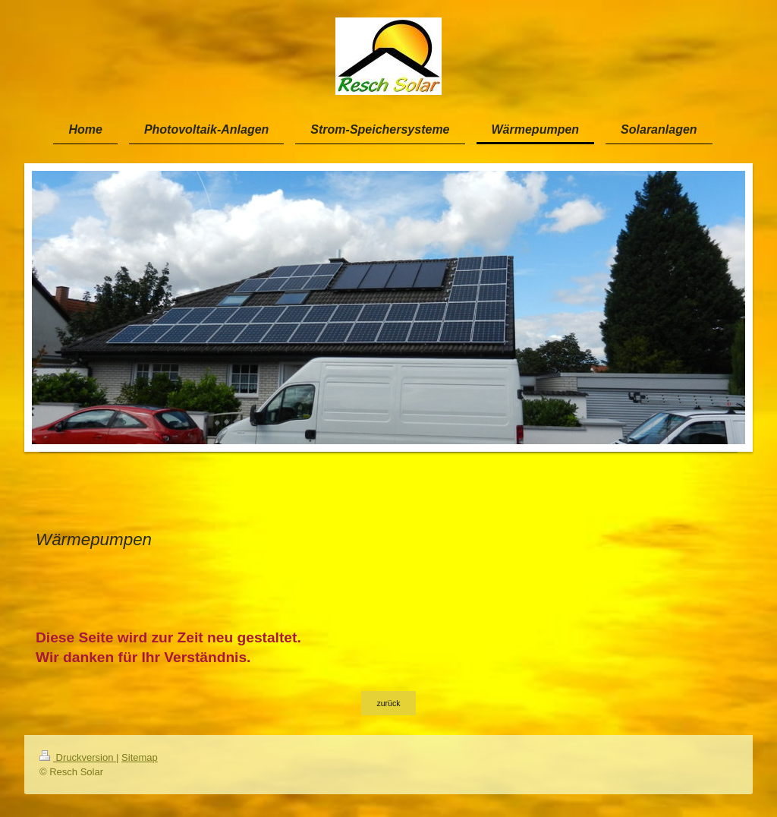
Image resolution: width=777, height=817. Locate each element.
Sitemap (139, 757)
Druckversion (77, 757)
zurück (389, 703)
